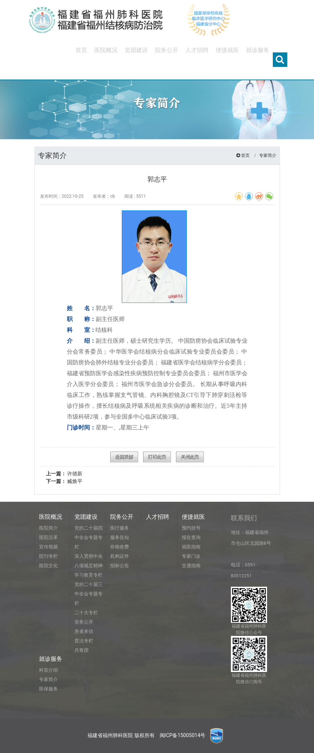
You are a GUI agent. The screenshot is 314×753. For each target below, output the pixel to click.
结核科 (104, 330)
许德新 (64, 473)
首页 (245, 155)
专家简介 (267, 155)
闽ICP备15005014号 (183, 735)
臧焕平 (64, 481)
